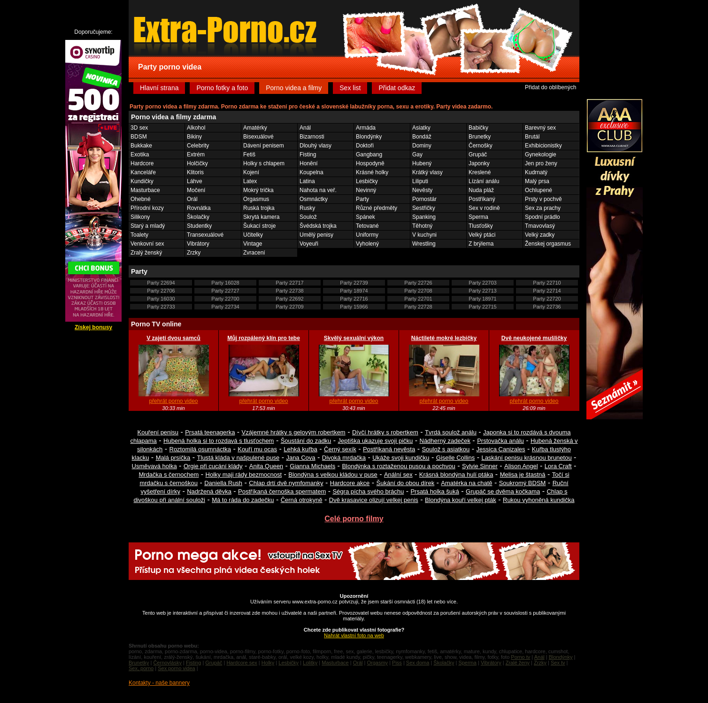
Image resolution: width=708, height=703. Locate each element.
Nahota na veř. (318, 190)
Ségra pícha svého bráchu (368, 491)
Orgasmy (377, 662)
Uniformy (367, 235)
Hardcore (142, 163)
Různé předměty (376, 208)
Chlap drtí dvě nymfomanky (286, 483)
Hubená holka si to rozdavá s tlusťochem (218, 440)
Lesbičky (367, 181)
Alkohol (196, 127)
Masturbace (145, 190)
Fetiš (249, 154)
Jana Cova (300, 457)
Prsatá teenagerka (210, 432)
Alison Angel (521, 466)
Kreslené (480, 172)
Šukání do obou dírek (406, 483)
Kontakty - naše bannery (159, 683)
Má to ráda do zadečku (243, 499)
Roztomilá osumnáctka (200, 449)
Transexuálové (205, 235)
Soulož (308, 217)
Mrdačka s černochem (169, 474)
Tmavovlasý (540, 226)
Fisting (308, 154)
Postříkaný (482, 199)
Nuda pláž (481, 190)
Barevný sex (540, 127)
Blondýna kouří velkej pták (460, 499)
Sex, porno (141, 668)
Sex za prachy (543, 208)
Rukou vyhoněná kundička (539, 499)
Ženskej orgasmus (548, 243)
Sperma (478, 217)
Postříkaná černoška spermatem (282, 491)
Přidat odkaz (396, 88)
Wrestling (424, 243)
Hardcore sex (241, 662)
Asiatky (421, 127)
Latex (250, 181)
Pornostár (424, 199)
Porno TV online (156, 324)
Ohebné (141, 199)
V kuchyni (424, 235)
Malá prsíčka (173, 457)
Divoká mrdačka (344, 457)
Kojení (251, 172)
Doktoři (365, 145)
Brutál (532, 136)
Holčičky (197, 163)
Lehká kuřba (300, 449)
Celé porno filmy (353, 519)
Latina (307, 181)
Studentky (199, 226)
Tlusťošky (481, 226)
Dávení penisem (263, 145)
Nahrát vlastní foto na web (354, 635)
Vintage (252, 243)
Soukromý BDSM (522, 483)
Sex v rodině (484, 208)
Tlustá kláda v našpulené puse (238, 457)
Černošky (481, 145)
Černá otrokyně (302, 499)
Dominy (421, 145)
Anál (305, 127)
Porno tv (520, 657)
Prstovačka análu (500, 440)
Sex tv (558, 662)
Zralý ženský (146, 252)
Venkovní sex (147, 243)
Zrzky (193, 252)
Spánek (365, 217)
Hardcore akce (350, 483)
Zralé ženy (518, 662)
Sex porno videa (176, 668)
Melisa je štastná (523, 474)
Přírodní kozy (147, 208)
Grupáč (478, 154)
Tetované (367, 226)
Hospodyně (370, 163)
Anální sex (398, 474)
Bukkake (141, 145)
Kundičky (142, 181)
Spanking (424, 217)
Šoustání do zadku (306, 440)
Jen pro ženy (541, 163)
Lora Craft (558, 466)
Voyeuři (309, 243)
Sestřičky (423, 208)
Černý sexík (340, 449)
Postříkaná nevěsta (389, 449)
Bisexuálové (258, 136)
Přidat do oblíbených (550, 87)
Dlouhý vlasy (315, 145)
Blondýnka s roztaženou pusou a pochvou (398, 466)
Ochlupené (538, 190)
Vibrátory (198, 243)
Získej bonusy (93, 327)
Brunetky (480, 136)
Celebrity (198, 145)
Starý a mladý (148, 226)
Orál (192, 199)
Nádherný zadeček (445, 440)
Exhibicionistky (543, 145)
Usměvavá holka (154, 466)
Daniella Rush (223, 483)
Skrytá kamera (261, 217)
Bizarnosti (312, 136)
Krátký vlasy (427, 172)
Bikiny (194, 136)
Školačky (198, 217)
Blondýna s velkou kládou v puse (332, 474)
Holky (268, 662)
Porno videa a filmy (294, 88)
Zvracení (254, 252)
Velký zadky (539, 235)
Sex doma (418, 662)
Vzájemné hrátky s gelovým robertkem (294, 432)
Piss (397, 662)
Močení (196, 190)
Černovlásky (167, 662)
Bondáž (421, 136)
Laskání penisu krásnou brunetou (526, 457)
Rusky (307, 208)
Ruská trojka (259, 208)
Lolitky (310, 662)
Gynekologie (540, 154)
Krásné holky (372, 172)
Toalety (139, 235)
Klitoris (195, 172)
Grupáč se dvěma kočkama (503, 491)
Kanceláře (143, 172)
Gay (417, 154)
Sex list (350, 88)
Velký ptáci (482, 235)
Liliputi (420, 181)
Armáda (366, 127)
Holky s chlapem (264, 163)
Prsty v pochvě (543, 199)
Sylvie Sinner (480, 466)
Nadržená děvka (209, 491)
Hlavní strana (159, 88)
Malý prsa (537, 181)
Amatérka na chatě (466, 483)
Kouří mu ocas (257, 449)
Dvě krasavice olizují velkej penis (373, 499)
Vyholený (367, 243)
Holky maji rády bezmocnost (244, 474)
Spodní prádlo (542, 217)
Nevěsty (422, 190)
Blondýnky (369, 136)
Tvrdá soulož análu (451, 432)
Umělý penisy (316, 235)
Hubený (421, 163)
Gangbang (369, 154)
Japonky (479, 163)
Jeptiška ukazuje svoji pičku (375, 440)
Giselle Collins (455, 457)
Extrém (196, 154)
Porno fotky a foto (222, 88)
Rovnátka (199, 208)
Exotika (140, 154)
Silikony (140, 217)
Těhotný (422, 226)
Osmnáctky (314, 199)
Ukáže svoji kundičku (400, 457)
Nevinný (366, 190)
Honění (309, 163)
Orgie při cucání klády (213, 466)
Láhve (194, 181)
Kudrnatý (536, 172)
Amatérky (255, 127)
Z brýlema (481, 243)
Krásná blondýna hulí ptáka (456, 474)
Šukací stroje (259, 226)
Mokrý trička (258, 190)
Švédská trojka (318, 226)
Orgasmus (256, 199)
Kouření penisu (157, 432)
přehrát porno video (173, 401)
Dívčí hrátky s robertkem (385, 432)
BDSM (139, 136)
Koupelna (311, 172)
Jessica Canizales (501, 449)
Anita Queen (266, 466)
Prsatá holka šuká (434, 491)
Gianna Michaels (312, 466)
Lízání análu (484, 181)
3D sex (139, 127)
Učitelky (253, 235)
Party (362, 199)
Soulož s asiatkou (445, 449)
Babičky (478, 127)
